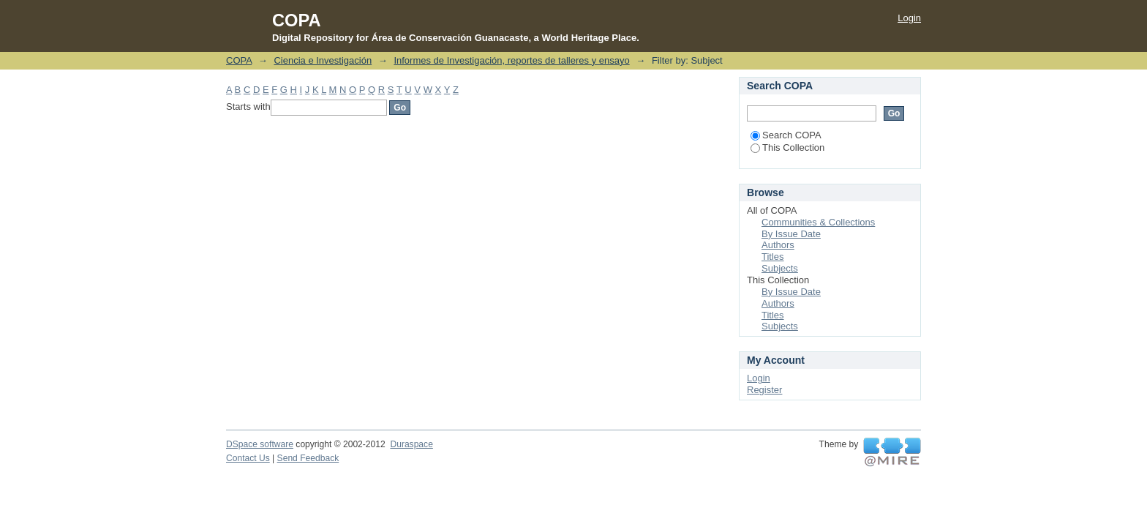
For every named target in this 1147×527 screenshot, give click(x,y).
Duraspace (411, 444)
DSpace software (259, 444)
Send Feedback (308, 458)
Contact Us (248, 458)
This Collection (787, 147)
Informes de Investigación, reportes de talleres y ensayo (511, 60)
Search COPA (786, 135)
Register (764, 389)
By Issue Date (791, 233)
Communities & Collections (818, 222)
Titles (772, 256)
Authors (777, 244)
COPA (239, 60)
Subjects (779, 268)
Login (909, 17)
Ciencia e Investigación (323, 60)
